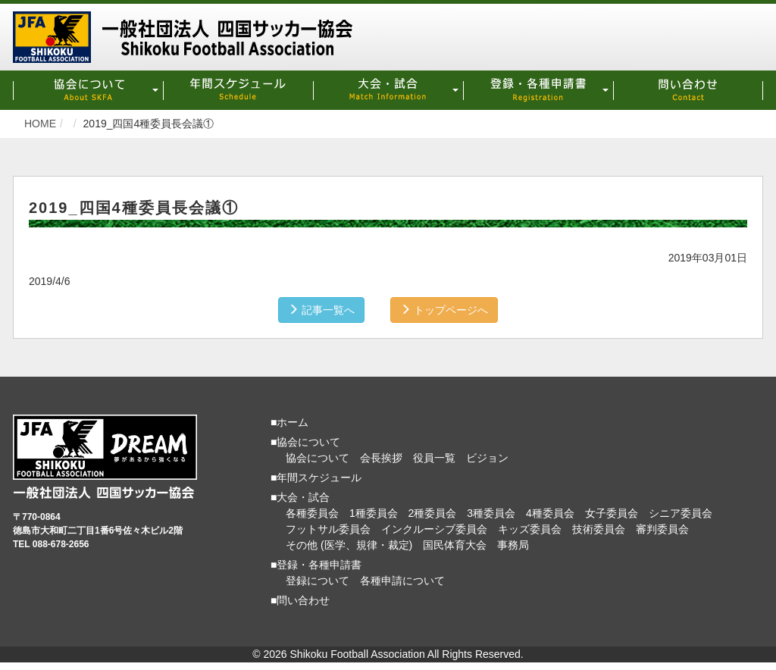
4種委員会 (550, 513)
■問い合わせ (300, 600)
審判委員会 (662, 529)
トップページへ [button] (444, 310)
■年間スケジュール (316, 477)
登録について (317, 581)
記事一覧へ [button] (321, 310)
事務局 (513, 545)
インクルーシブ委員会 (434, 529)
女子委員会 (611, 513)
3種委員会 (491, 513)
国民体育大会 (455, 545)
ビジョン (487, 458)
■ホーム (289, 422)
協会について (317, 458)
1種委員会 (373, 513)
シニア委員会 (680, 513)
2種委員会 (432, 513)
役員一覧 (434, 458)
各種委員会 (312, 513)
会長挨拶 (381, 458)
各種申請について (402, 581)
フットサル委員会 (328, 529)
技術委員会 (598, 529)
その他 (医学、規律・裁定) (349, 545)
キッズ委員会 (530, 529)
